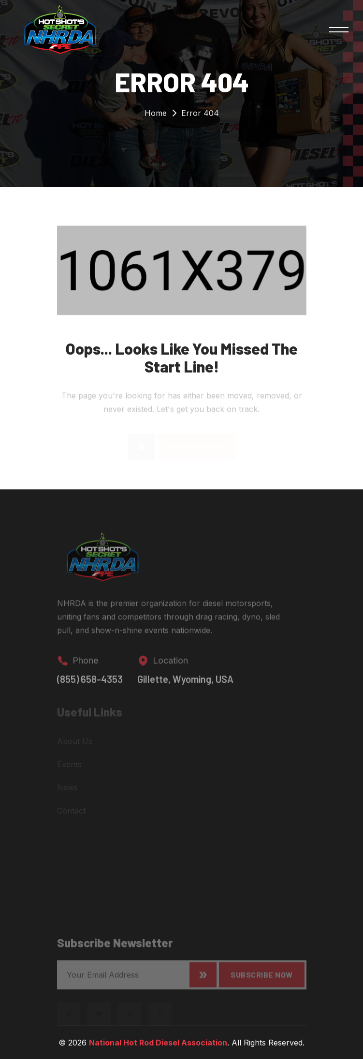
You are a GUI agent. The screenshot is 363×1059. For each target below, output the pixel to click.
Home (156, 115)
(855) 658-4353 (90, 684)
